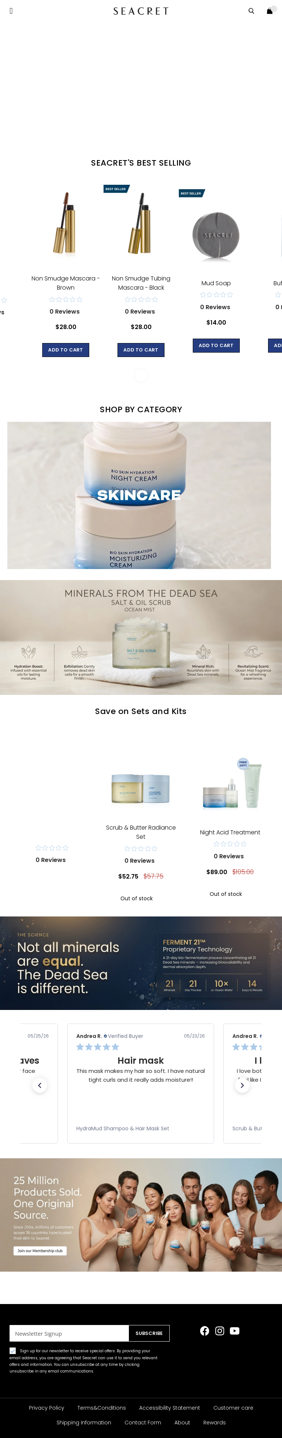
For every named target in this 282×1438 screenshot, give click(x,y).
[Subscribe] (146, 1333)
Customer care (233, 1407)
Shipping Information (84, 1422)
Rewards (214, 1422)
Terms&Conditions (101, 1407)
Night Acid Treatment (230, 832)
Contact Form (142, 1422)
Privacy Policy (46, 1407)
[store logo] (141, 11)
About (182, 1422)
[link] (140, 1128)
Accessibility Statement (169, 1407)
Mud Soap (216, 283)
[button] (39, 1085)
